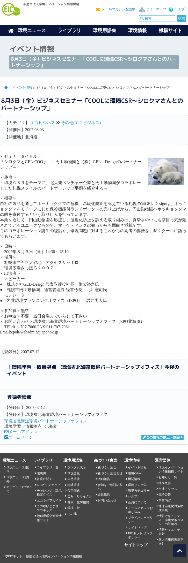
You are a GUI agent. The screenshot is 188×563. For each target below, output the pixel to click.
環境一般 (73, 508)
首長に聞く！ (46, 479)
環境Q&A (134, 473)
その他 (72, 514)
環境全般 (73, 473)
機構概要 (164, 483)
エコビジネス (42, 122)
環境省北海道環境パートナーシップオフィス (45, 421)
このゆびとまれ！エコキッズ (49, 508)
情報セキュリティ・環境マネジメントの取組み (170, 520)
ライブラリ (69, 30)
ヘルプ (180, 9)
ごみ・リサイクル (79, 496)
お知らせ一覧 (167, 477)
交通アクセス (167, 489)
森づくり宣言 (107, 467)
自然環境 (73, 479)
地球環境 (73, 485)
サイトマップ (156, 9)
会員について (137, 502)
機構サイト (170, 30)
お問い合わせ (107, 500)
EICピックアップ (48, 485)
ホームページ (18, 437)
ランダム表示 (76, 467)
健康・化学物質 (78, 502)
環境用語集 (104, 30)
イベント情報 (22, 87)
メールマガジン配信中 (118, 9)
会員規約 (104, 494)
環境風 (41, 473)
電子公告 (164, 494)
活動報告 (104, 479)
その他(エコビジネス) (81, 122)
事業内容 (164, 500)
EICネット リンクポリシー (140, 535)
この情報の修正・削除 (161, 437)
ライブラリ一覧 (48, 467)
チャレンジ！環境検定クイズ (49, 492)
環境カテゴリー (139, 490)
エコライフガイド (49, 500)
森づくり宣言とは (110, 473)
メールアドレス (21, 432)
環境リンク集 (137, 485)
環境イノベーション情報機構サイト (170, 469)
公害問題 (73, 490)
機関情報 (134, 479)
